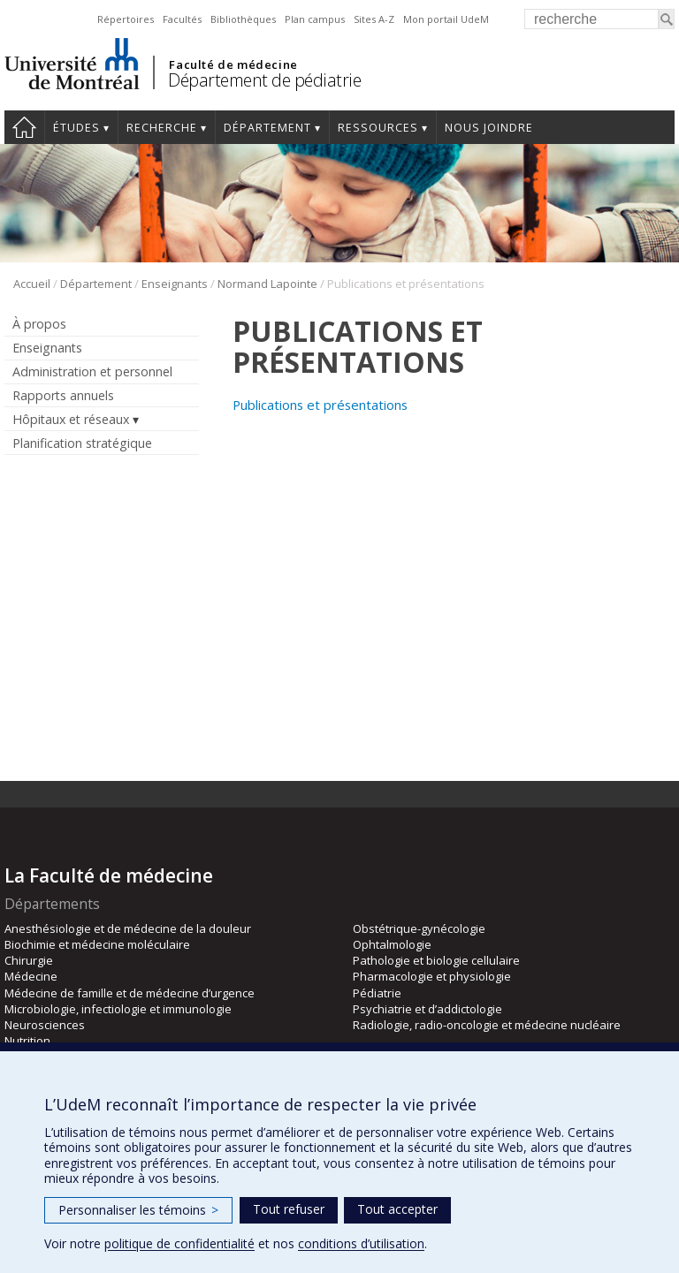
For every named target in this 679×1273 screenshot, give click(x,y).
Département (267, 127)
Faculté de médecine (233, 64)
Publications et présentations (320, 404)
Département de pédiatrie (264, 80)
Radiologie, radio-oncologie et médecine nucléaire (487, 1025)
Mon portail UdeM (446, 19)
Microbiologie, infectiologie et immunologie (118, 1009)
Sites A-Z (374, 19)
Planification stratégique (82, 443)
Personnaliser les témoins (138, 1209)
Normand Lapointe (267, 284)
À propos (39, 323)
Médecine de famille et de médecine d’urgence (129, 993)
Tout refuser (288, 1209)
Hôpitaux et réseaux (70, 419)
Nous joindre (489, 127)
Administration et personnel (92, 371)
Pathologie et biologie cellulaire (436, 960)
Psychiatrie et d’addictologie (427, 1009)
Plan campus (315, 19)
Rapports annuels (63, 395)
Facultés (182, 19)
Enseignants (174, 284)
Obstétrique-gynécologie (419, 928)
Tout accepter (397, 1209)
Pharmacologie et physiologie (432, 976)
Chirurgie (28, 960)
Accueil (24, 127)
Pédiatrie (377, 993)
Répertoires (125, 19)
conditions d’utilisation (361, 1243)
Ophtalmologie (392, 944)
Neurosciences (44, 1025)
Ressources (378, 127)
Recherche (161, 127)
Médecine (30, 976)
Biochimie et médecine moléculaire (97, 944)
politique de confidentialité (179, 1243)
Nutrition (27, 1041)
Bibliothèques (243, 19)
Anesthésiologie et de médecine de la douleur (127, 928)
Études (76, 127)
